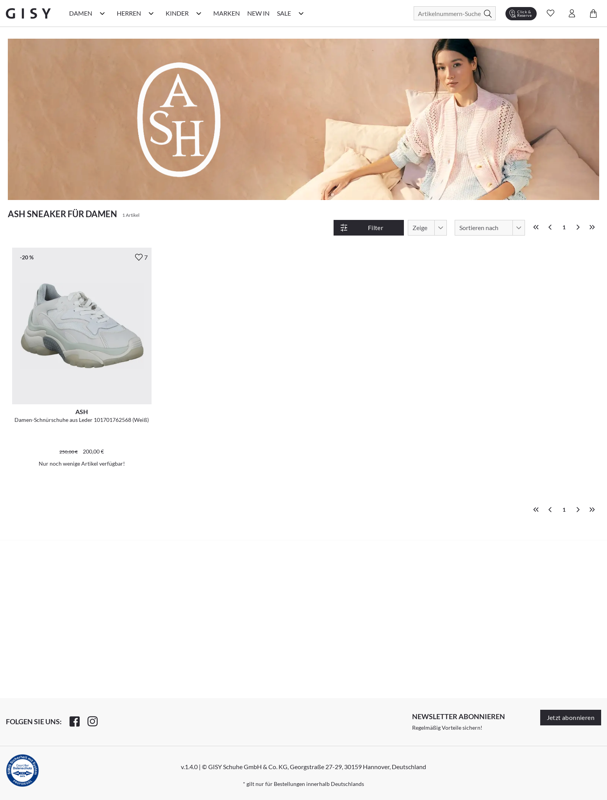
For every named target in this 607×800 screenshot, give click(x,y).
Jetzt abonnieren (571, 717)
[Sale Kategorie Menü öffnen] (301, 13)
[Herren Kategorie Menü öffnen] (151, 13)
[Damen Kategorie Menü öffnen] (102, 13)
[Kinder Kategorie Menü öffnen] (199, 13)
